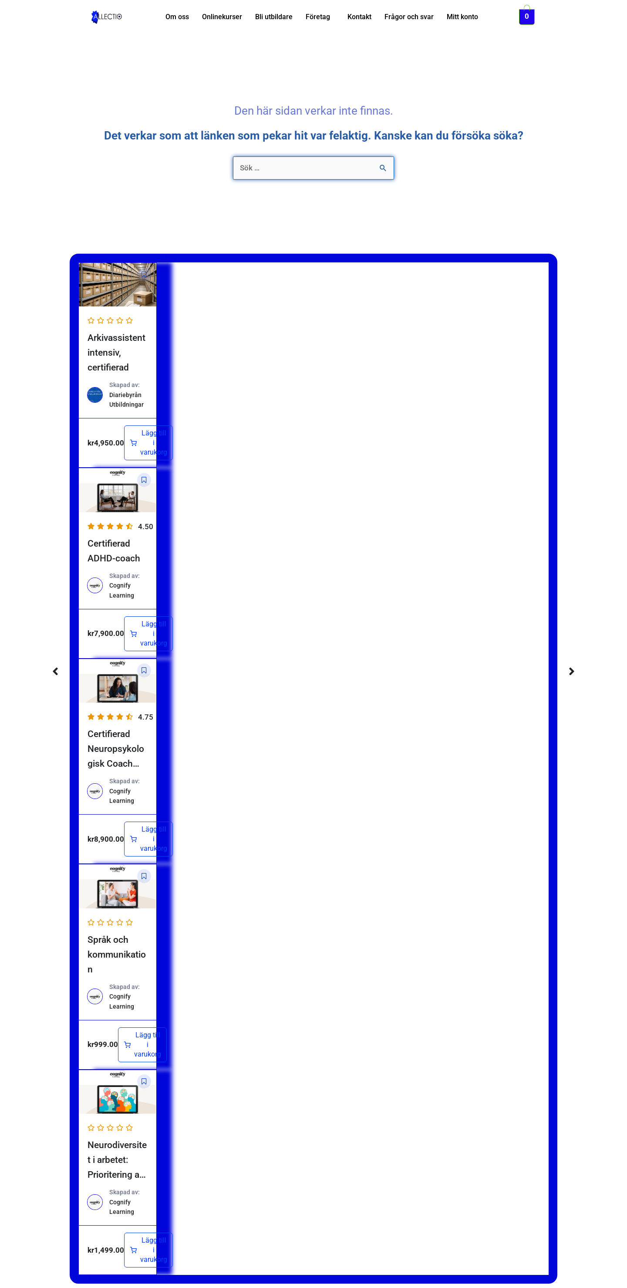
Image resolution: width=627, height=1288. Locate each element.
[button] (320, 16)
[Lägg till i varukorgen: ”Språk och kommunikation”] (142, 1044)
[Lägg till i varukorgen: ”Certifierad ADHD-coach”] (148, 633)
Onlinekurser (222, 17)
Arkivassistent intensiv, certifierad (116, 352)
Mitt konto (462, 17)
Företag (318, 17)
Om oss (177, 17)
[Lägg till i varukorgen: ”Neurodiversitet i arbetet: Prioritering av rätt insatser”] (148, 1250)
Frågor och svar (409, 17)
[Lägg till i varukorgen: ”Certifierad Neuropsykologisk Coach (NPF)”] (148, 839)
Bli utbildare (274, 17)
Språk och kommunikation (117, 954)
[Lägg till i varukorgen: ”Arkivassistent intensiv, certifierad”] (148, 442)
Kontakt (359, 17)
